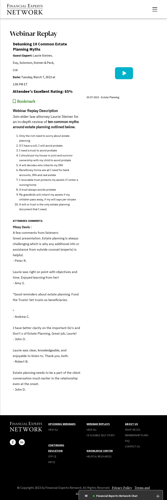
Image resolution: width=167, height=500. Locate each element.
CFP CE (52, 456)
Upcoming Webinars (62, 424)
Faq (127, 441)
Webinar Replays (98, 424)
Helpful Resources (99, 456)
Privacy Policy (122, 487)
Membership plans (136, 435)
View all (53, 429)
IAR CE (51, 462)
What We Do (132, 429)
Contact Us (132, 446)
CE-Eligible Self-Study (101, 435)
